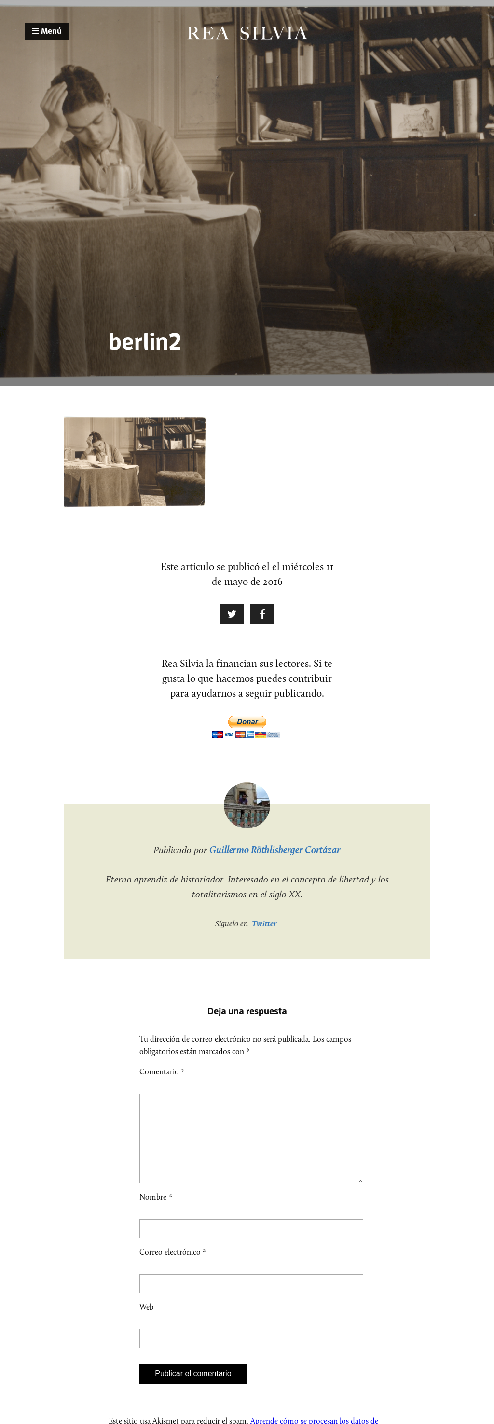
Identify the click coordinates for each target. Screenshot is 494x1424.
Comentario (162, 1071)
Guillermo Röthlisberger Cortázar (275, 849)
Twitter (264, 923)
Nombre (155, 1212)
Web (146, 1322)
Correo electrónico (172, 1267)
